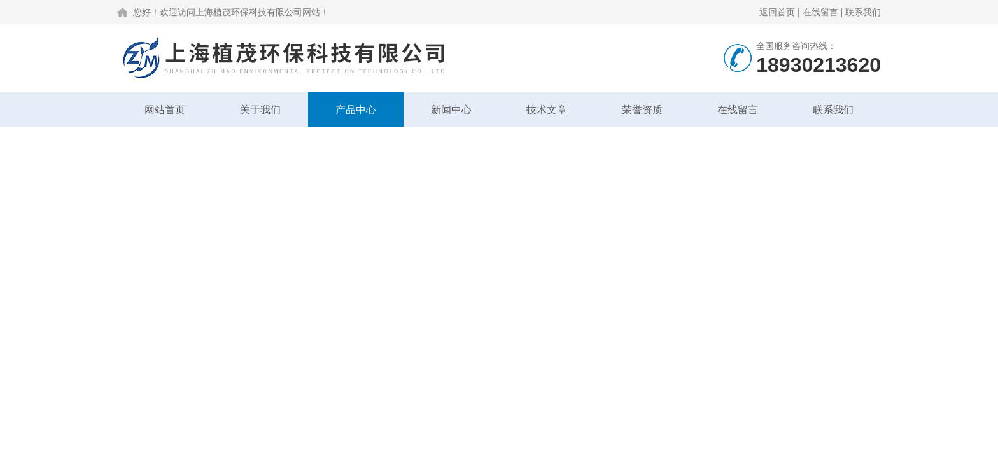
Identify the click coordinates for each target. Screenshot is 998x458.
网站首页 (164, 109)
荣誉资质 (642, 109)
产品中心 (355, 109)
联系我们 (863, 12)
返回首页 (777, 12)
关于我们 (260, 109)
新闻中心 (451, 109)
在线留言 (820, 12)
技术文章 (546, 109)
